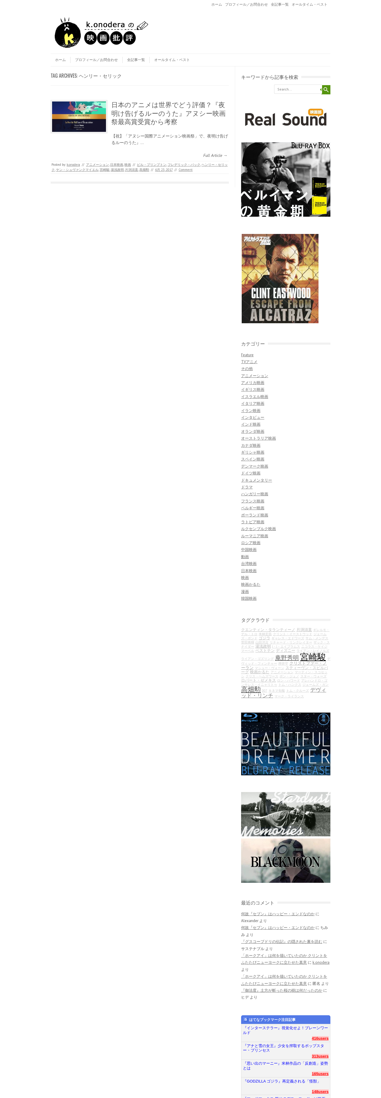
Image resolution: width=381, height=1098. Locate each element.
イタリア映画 (252, 403)
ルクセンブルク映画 (258, 528)
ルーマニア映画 (254, 535)
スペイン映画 (252, 459)
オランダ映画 (252, 431)
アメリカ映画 (252, 382)
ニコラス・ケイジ (314, 646)
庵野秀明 (287, 658)
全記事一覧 (280, 4)
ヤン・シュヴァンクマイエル (77, 170)
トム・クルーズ (297, 690)
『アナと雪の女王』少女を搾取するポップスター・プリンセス (283, 1048)
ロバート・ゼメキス (258, 680)
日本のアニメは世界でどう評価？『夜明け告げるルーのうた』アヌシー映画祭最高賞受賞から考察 (168, 112)
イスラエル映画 (254, 396)
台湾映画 (249, 563)
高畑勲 (144, 170)
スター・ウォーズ (313, 676)
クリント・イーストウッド (292, 634)
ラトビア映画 (252, 521)
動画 (245, 556)
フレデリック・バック (184, 165)
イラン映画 (250, 410)
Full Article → (215, 155)
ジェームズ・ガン (315, 684)
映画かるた (250, 584)
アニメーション (97, 165)
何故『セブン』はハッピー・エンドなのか (278, 913)
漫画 (245, 591)
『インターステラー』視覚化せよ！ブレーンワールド (285, 1030)
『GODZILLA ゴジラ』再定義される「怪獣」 (282, 1081)
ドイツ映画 (250, 473)
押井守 (283, 663)
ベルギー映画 (252, 507)
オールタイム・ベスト (309, 4)
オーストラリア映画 (258, 438)
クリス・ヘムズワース (262, 676)
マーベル (247, 651)
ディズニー (285, 650)
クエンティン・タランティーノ (268, 629)
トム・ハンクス (289, 684)
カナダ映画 (250, 445)
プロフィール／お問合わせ (246, 4)
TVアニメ (249, 361)
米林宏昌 (265, 634)
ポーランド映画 (254, 515)
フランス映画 (252, 501)
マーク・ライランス (289, 696)
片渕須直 (131, 170)
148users (320, 1091)
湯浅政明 (117, 170)
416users (320, 1038)
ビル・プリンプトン (151, 165)
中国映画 (249, 549)
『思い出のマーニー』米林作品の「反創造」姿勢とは (285, 1065)
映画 (127, 165)
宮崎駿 (105, 170)
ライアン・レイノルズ (312, 651)
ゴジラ (264, 637)
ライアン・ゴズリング (257, 659)
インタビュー (252, 417)
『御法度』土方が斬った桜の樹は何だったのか (281, 990)
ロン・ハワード (288, 680)
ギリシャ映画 (252, 452)
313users (320, 1056)
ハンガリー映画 (254, 493)
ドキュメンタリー (256, 480)
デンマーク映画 (254, 466)
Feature (247, 354)
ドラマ (247, 487)
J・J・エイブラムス (286, 646)
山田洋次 (261, 642)
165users (320, 1074)
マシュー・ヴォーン (269, 668)
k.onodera (73, 165)
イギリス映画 (252, 389)
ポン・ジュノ (289, 676)
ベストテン (265, 650)
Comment (186, 170)
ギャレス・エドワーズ (287, 638)
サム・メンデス (316, 638)
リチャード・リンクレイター (291, 642)
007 (264, 690)
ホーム (216, 4)
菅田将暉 (247, 642)
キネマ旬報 (276, 690)
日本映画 (116, 165)
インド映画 (250, 424)
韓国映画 (249, 598)
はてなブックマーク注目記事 (269, 1019)
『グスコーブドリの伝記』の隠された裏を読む (281, 941)
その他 (247, 368)
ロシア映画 (250, 542)
